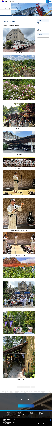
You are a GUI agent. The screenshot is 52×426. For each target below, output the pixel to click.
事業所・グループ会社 (21, 414)
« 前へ (19, 386)
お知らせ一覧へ (26, 386)
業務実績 (8, 414)
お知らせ (8, 417)
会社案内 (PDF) (20, 416)
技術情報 (8, 416)
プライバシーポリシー (42, 414)
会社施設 (19, 415)
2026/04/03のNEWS (39, 23)
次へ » (33, 386)
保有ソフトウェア (9, 415)
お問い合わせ (41, 413)
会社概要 (19, 413)
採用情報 (31, 413)
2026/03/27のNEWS (39, 30)
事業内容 (8, 413)
